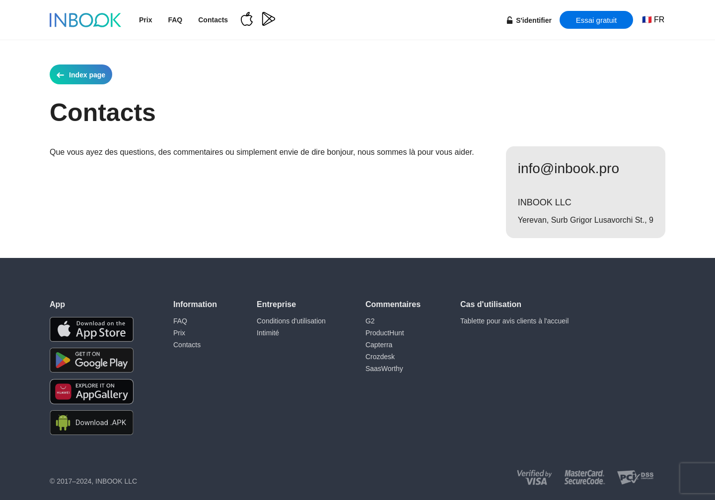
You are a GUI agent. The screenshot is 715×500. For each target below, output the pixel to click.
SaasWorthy (384, 369)
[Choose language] (653, 19)
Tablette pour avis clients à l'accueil (514, 321)
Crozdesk (380, 357)
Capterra (378, 345)
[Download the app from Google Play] (92, 360)
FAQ (175, 20)
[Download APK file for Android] (92, 423)
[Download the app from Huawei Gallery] (92, 391)
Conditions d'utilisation (291, 321)
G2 (370, 321)
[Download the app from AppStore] (92, 329)
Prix (145, 20)
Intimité (268, 333)
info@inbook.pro (568, 168)
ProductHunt (384, 333)
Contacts (213, 20)
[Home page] (85, 19)
